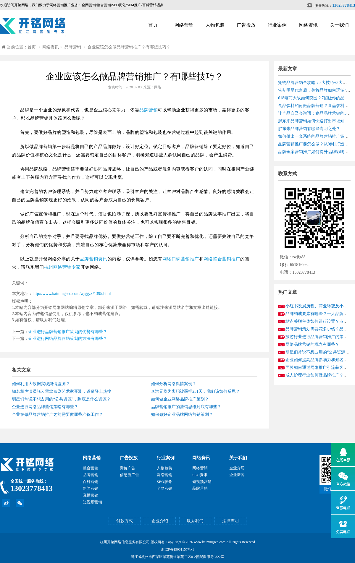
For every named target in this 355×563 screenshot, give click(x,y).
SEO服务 (164, 481)
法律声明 (230, 521)
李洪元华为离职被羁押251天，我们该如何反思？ (195, 391)
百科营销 (90, 481)
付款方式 (124, 521)
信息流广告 (129, 475)
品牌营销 (72, 47)
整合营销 (90, 468)
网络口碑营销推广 (180, 259)
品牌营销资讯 (93, 259)
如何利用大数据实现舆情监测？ (41, 384)
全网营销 (164, 488)
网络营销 (184, 24)
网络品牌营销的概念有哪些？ (312, 344)
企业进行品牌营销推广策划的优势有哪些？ (67, 332)
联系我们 (195, 521)
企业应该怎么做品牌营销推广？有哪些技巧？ (129, 47)
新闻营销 (90, 488)
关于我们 (339, 24)
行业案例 (277, 24)
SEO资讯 (199, 475)
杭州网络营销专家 (62, 267)
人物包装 (215, 24)
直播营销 (90, 495)
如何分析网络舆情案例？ (173, 384)
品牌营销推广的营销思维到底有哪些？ (186, 407)
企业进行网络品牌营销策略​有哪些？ (45, 407)
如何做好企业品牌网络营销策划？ (182, 414)
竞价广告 (127, 468)
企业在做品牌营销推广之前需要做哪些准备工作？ (57, 414)
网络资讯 (308, 24)
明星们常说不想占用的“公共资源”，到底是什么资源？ (61, 399)
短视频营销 (92, 502)
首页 (153, 24)
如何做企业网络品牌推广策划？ (180, 399)
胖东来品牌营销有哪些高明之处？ (309, 128)
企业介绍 (237, 468)
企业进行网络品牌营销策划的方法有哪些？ (67, 338)
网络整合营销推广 (222, 259)
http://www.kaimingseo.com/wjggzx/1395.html (72, 293)
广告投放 (246, 24)
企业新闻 (237, 475)
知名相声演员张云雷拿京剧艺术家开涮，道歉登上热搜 (61, 391)
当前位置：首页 (18, 47)
